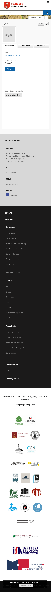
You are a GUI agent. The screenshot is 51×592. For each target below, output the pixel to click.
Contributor (10, 297)
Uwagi (8, 307)
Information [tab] (25, 46)
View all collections (13, 272)
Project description (13, 332)
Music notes (10, 264)
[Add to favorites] (47, 23)
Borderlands (11, 233)
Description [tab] (9, 46)
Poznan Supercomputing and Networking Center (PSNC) (27, 588)
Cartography (11, 238)
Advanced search (36, 17)
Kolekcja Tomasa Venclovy (16, 243)
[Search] (47, 12)
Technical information (14, 342)
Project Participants (13, 337)
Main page (9, 219)
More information (34, 582)
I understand (26, 585)
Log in (8, 370)
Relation (9, 318)
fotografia (9, 63)
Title (7, 287)
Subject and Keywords (14, 312)
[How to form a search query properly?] (46, 17)
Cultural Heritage (12, 254)
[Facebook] (7, 195)
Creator (9, 292)
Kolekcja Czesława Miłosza (16, 249)
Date (8, 302)
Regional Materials (13, 259)
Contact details (12, 353)
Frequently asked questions (16, 348)
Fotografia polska (13, 95)
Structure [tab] (41, 46)
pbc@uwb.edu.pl (12, 184)
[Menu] (47, 2)
